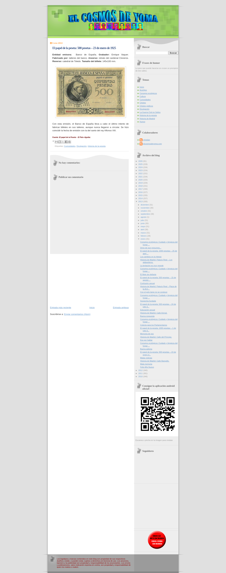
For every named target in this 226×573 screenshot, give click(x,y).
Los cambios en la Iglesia (150, 257)
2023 (140, 170)
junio (143, 223)
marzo (144, 233)
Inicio (92, 307)
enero (143, 239)
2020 (140, 180)
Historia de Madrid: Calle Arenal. (153, 313)
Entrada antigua (121, 307)
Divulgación (82, 146)
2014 (140, 198)
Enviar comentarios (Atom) (77, 314)
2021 (140, 177)
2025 (140, 164)
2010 (140, 376)
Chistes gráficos (146, 106)
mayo (143, 226)
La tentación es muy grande (151, 266)
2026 (140, 161)
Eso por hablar (146, 340)
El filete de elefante (148, 274)
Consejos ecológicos (148, 93)
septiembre (146, 214)
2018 (140, 186)
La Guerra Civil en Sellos (150, 112)
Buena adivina (146, 349)
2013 (140, 201)
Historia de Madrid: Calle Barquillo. (154, 361)
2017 (140, 189)
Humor (142, 122)
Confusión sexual (147, 283)
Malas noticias (146, 358)
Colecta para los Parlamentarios (153, 325)
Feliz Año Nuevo (147, 367)
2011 (140, 373)
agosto (144, 217)
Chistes (143, 103)
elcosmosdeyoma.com (152, 144)
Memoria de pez (147, 334)
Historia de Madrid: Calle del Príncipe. (156, 337)
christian (146, 140)
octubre (144, 211)
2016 (140, 192)
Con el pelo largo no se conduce (153, 292)
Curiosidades (70, 146)
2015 (140, 195)
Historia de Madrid (147, 119)
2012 (140, 370)
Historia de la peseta (96, 146)
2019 (140, 183)
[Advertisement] (89, 280)
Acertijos (143, 90)
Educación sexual (147, 310)
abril (143, 229)
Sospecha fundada (148, 301)
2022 (140, 173)
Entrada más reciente (60, 307)
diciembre (145, 205)
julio (143, 220)
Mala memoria (146, 364)
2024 (140, 167)
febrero (144, 236)
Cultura (143, 96)
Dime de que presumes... (150, 248)
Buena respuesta (147, 316)
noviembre (145, 208)
